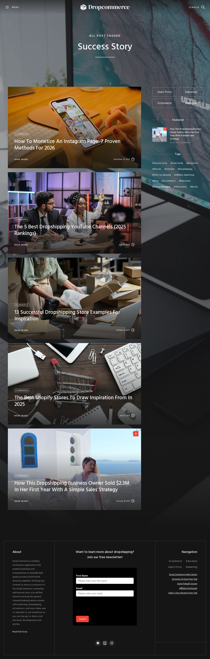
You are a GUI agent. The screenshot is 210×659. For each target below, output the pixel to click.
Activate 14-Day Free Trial (184, 579)
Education (191, 561)
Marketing (191, 567)
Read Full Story (19, 632)
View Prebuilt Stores (187, 584)
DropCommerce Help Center (183, 574)
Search (194, 7)
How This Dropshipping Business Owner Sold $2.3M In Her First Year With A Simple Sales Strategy (185, 134)
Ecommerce (185, 142)
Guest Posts (175, 567)
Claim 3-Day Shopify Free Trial (182, 593)
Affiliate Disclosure (188, 588)
